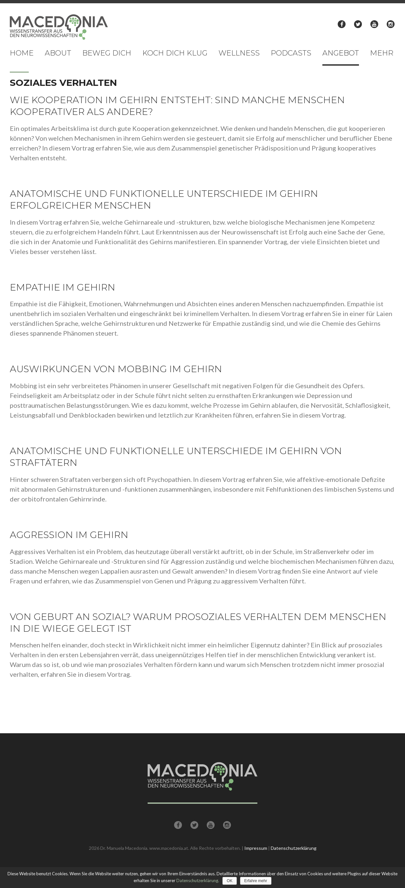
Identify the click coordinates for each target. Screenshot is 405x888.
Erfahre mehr (255, 881)
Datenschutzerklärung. (197, 880)
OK (229, 881)
